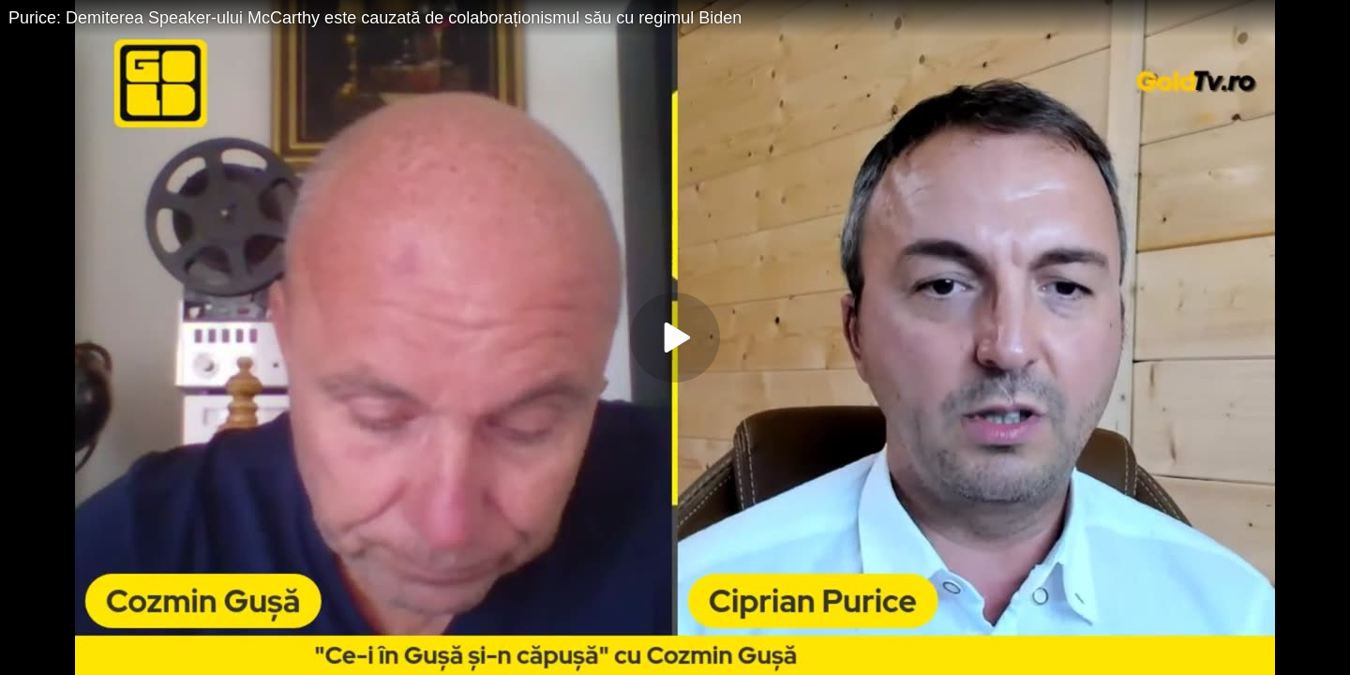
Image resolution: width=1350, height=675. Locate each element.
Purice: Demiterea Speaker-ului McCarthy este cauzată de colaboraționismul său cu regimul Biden (375, 17)
